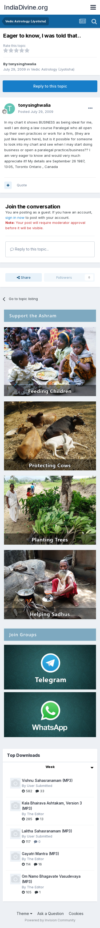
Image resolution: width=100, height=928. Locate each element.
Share (24, 277)
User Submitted (39, 785)
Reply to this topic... (29, 249)
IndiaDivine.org (26, 7)
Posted (35, 111)
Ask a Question (50, 913)
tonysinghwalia (22, 64)
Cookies (76, 913)
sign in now (15, 217)
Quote (22, 185)
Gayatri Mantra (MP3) (40, 854)
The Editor (35, 814)
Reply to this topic (50, 86)
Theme (24, 913)
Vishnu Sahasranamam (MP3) (47, 780)
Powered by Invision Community (50, 920)
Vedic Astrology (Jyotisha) (52, 69)
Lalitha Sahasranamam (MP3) (47, 831)
